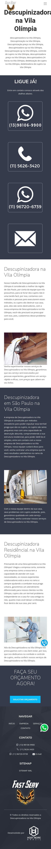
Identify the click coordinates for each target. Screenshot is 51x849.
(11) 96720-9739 (20, 754)
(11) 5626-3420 (27, 749)
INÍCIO (12, 723)
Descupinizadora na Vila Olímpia (25, 818)
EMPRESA (23, 723)
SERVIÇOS (37, 723)
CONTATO (25, 728)
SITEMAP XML (25, 770)
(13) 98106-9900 (27, 744)
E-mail (38, 754)
